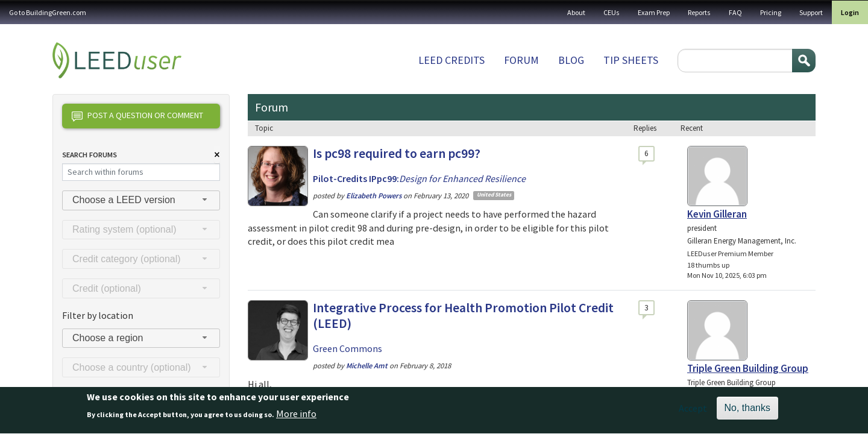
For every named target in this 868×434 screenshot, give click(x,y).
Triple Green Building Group (747, 368)
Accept (693, 412)
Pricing (770, 12)
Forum (521, 60)
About (576, 12)
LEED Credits (451, 60)
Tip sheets (630, 60)
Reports (699, 12)
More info (296, 418)
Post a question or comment (137, 116)
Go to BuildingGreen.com (47, 12)
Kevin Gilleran (717, 214)
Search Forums (89, 154)
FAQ (735, 12)
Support (811, 12)
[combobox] (141, 200)
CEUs (611, 12)
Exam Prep (654, 12)
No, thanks (747, 412)
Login (850, 12)
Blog (571, 60)
